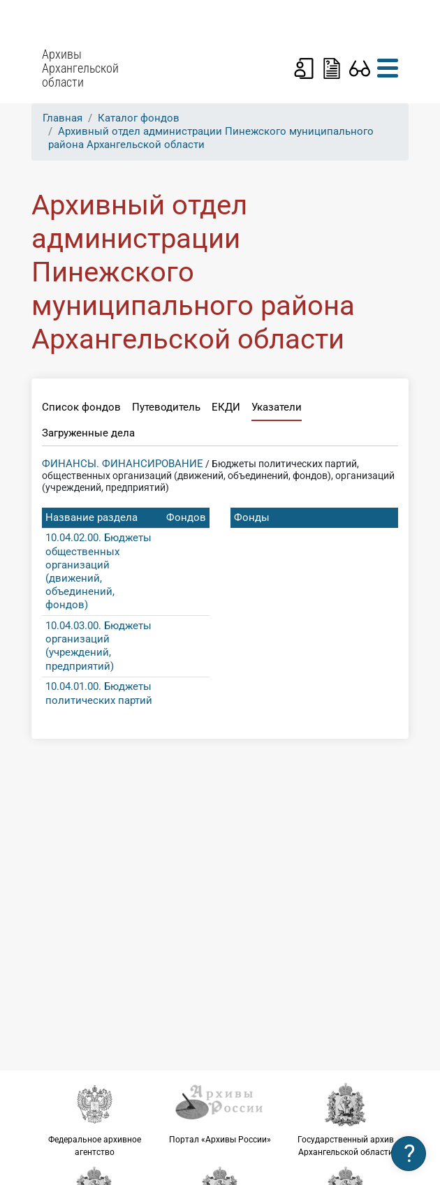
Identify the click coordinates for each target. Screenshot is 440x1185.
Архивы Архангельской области (80, 68)
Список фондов (81, 407)
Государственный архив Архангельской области (345, 1119)
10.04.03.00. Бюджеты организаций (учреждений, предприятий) (98, 645)
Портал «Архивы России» (220, 1113)
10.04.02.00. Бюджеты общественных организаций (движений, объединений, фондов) (98, 571)
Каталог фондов (138, 118)
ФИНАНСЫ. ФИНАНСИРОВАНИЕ (122, 463)
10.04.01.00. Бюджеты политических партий (98, 693)
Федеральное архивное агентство (94, 1119)
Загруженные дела (88, 433)
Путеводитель (166, 407)
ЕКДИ (226, 407)
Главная (62, 118)
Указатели (276, 407)
